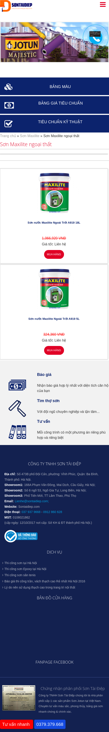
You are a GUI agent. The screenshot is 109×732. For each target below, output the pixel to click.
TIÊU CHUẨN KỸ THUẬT (60, 122)
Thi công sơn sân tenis (20, 575)
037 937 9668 (31, 512)
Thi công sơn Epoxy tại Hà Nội (25, 569)
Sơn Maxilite (29, 136)
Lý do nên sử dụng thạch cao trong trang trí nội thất (39, 587)
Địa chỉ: (10, 474)
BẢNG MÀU (60, 87)
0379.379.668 (49, 724)
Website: (10, 506)
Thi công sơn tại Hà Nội (20, 563)
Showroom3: (13, 495)
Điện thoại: (12, 512)
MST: (8, 517)
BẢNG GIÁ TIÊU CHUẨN (60, 103)
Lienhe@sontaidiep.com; (32, 501)
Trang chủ (8, 136)
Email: (9, 501)
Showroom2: (13, 490)
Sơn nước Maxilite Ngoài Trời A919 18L (54, 222)
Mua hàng (54, 254)
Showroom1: (13, 485)
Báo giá (44, 374)
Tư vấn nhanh (16, 724)
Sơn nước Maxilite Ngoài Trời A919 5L (54, 318)
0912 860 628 (52, 512)
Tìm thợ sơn (48, 401)
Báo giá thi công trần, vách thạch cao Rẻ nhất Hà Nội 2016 (44, 581)
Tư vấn (43, 421)
